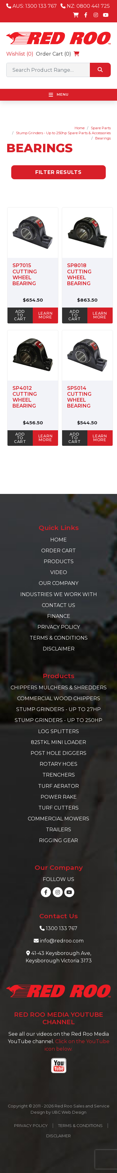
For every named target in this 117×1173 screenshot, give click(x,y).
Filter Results (58, 172)
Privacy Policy (58, 627)
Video (58, 572)
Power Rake (59, 797)
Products (59, 561)
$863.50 (87, 300)
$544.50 (87, 423)
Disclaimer (59, 649)
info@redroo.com (62, 941)
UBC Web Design (69, 1112)
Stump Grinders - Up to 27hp (58, 709)
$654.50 (33, 300)
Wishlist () (19, 54)
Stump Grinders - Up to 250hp (58, 720)
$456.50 (33, 423)
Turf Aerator (58, 786)
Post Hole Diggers (58, 753)
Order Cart (58, 551)
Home (80, 128)
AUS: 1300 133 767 (31, 6)
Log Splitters (58, 731)
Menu (59, 94)
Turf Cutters (58, 808)
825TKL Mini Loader (58, 742)
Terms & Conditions (59, 638)
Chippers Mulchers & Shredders (59, 688)
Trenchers (58, 775)
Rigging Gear (58, 840)
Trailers (58, 830)
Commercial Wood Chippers (58, 698)
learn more (45, 315)
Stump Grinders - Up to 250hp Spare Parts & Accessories (63, 133)
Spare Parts (101, 128)
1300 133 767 (61, 928)
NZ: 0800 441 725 (85, 6)
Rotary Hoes (58, 764)
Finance (58, 616)
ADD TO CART (20, 315)
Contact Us (58, 605)
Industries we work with (58, 594)
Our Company (58, 583)
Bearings (103, 138)
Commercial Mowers (58, 819)
